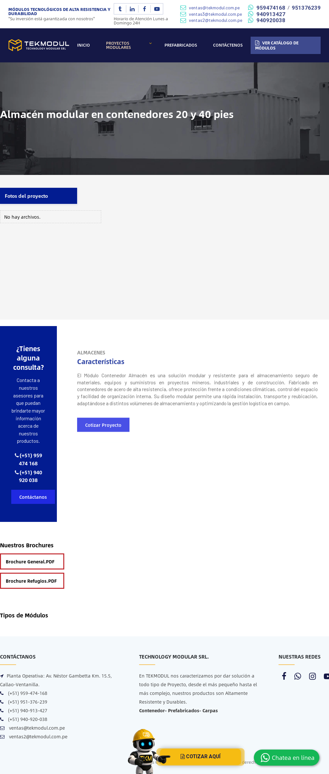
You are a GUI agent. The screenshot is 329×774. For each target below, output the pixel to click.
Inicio (83, 45)
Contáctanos (33, 496)
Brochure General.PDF (30, 561)
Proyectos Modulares (118, 45)
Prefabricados (180, 45)
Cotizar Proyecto (103, 467)
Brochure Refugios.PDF (31, 580)
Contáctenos (228, 45)
